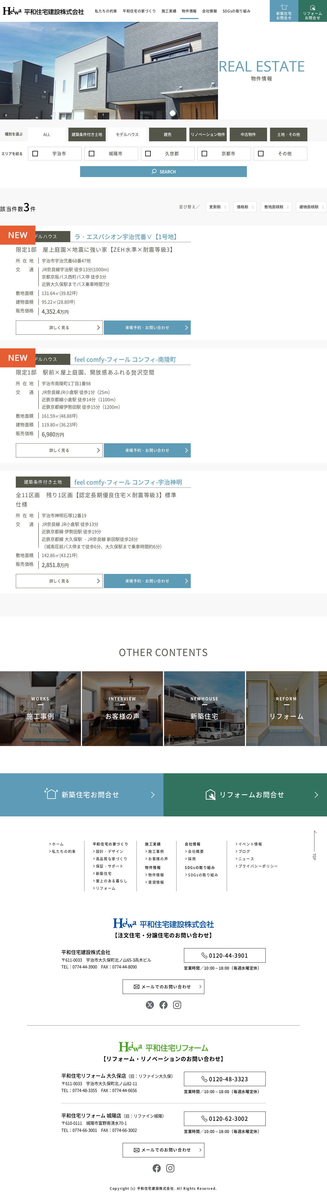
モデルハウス (127, 134)
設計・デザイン (110, 852)
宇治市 (59, 153)
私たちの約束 (106, 10)
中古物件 (248, 134)
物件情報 (156, 875)
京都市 (228, 153)
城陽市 (115, 153)
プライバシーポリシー (258, 867)
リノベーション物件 (208, 134)
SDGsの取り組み (237, 10)
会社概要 (196, 852)
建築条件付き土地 (87, 134)
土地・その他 (288, 134)
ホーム (58, 844)
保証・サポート (110, 867)
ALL (46, 134)
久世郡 (172, 153)
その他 (285, 153)
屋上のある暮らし (112, 881)
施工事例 (156, 852)
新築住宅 (104, 874)
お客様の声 (158, 859)
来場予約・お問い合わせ (278, 328)
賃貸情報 (156, 883)
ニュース (246, 859)
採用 (192, 859)
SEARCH (168, 173)
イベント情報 (250, 844)
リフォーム (106, 889)
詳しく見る (190, 328)
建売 (167, 134)
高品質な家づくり (112, 859)
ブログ (244, 852)
